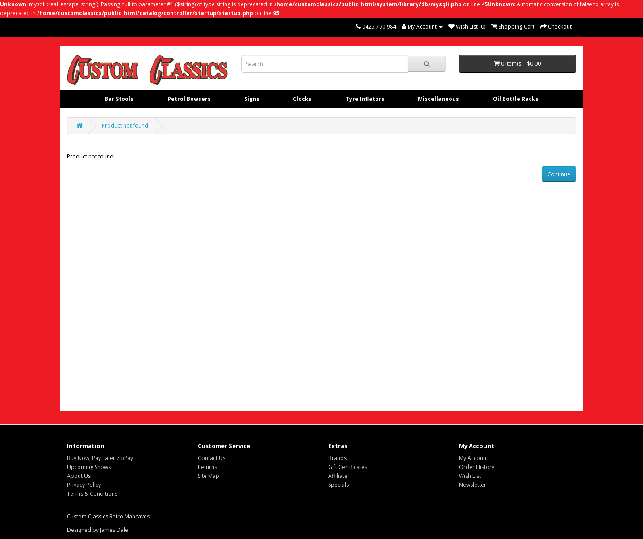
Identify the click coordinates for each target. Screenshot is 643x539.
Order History (476, 467)
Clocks (302, 99)
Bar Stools (119, 99)
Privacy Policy (84, 485)
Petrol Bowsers (189, 99)
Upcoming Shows (89, 467)
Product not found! (126, 125)
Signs (251, 99)
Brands (337, 458)
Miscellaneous (438, 99)
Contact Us (211, 458)
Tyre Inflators (365, 99)
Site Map (208, 476)
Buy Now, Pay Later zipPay (100, 458)
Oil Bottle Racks (516, 99)
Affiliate (337, 476)
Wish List (470, 476)
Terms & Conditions (92, 494)
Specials (338, 485)
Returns (207, 467)
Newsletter (472, 485)
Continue (558, 174)
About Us (79, 476)
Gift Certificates (347, 467)
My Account (473, 458)
